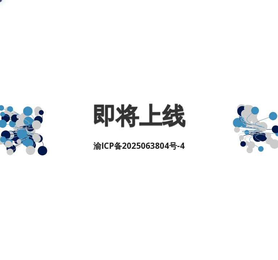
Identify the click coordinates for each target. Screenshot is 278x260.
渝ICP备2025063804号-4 (139, 145)
